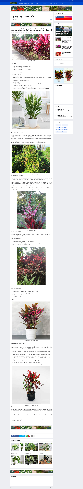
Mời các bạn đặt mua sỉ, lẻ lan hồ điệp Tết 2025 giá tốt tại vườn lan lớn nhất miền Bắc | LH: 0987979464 (67, 47)
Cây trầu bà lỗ (13, 464)
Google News (24, 0)
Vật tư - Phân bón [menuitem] (42, 3)
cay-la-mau (20, 431)
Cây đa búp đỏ (41, 464)
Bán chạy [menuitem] (61, 3)
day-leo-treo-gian (64, 131)
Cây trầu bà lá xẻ (28, 464)
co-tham (57, 131)
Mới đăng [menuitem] (55, 3)
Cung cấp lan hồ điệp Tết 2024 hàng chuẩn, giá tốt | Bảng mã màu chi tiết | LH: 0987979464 (66, 39)
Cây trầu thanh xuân (43, 452)
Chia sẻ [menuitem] (50, 3)
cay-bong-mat (64, 125)
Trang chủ (11, 0)
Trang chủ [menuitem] (21, 3)
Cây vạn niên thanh (14, 452)
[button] (69, 3)
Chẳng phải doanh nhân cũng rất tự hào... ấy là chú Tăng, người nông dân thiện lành (63, 31)
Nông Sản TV (29, 0)
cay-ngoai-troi (64, 127)
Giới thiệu (15, 0)
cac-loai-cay (15, 431)
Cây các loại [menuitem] (26, 3)
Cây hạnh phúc (28, 452)
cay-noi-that (25, 431)
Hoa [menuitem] (32, 3)
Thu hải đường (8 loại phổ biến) (66, 53)
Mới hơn (11, 487)
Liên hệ (19, 0)
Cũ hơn (51, 487)
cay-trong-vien (64, 129)
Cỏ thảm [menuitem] (36, 3)
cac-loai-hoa (58, 125)
